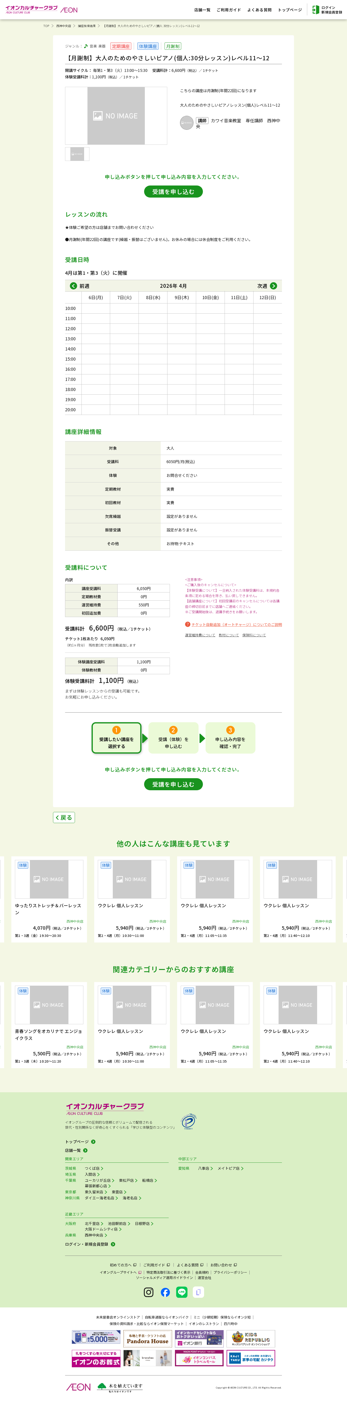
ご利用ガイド (154, 1265)
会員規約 (202, 1272)
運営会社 (204, 1277)
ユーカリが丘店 (98, 1180)
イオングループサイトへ (118, 1272)
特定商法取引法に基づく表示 (168, 1272)
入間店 (90, 1174)
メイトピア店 (229, 1168)
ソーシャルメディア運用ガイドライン (164, 1277)
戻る (66, 817)
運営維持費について (200, 634)
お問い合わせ (221, 1265)
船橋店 (147, 1180)
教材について (229, 634)
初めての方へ (121, 1265)
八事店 (203, 1168)
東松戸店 (126, 1180)
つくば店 (92, 1168)
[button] (33, 897)
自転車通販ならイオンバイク (167, 1317)
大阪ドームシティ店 (101, 1229)
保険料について (254, 634)
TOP (46, 26)
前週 (85, 285)
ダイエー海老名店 (99, 1198)
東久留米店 (94, 1192)
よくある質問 (188, 1265)
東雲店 (117, 1192)
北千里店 (92, 1223)
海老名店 (130, 1198)
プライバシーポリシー (230, 1272)
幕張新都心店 (96, 1186)
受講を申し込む (173, 191)
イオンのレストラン (204, 1323)
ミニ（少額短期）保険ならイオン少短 (222, 1317)
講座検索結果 (87, 26)
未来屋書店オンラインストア (118, 1317)
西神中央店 (63, 26)
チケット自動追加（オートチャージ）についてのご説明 (237, 624)
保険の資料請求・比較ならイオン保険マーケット (147, 1323)
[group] (49, 899)
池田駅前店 (117, 1223)
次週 (262, 285)
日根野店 (142, 1223)
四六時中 (230, 1323)
